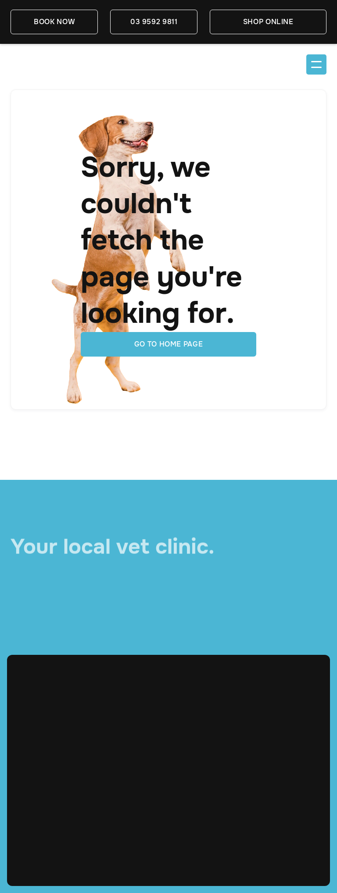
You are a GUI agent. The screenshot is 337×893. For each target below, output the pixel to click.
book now (54, 21)
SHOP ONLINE (268, 21)
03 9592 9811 (154, 21)
